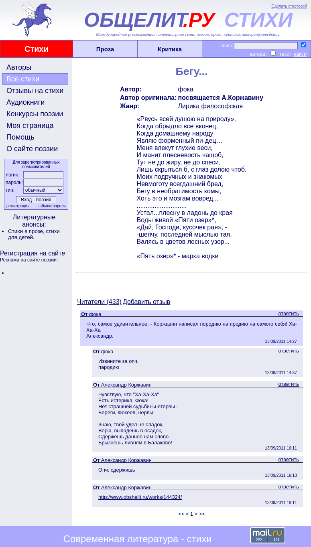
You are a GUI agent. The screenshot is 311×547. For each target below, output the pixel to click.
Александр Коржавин (126, 385)
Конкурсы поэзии (34, 114)
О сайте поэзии (32, 149)
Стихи (36, 49)
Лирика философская (210, 106)
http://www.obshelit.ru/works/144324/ (140, 497)
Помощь (20, 137)
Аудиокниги (25, 102)
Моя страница (30, 126)
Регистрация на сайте (32, 253)
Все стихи (22, 79)
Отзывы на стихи (34, 91)
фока (185, 89)
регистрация (18, 206)
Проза (105, 49)
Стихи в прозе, (27, 231)
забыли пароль (52, 206)
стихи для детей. (34, 234)
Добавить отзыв (146, 301)
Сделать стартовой (289, 6)
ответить (288, 313)
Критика (170, 49)
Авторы (18, 67)
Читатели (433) (99, 301)
